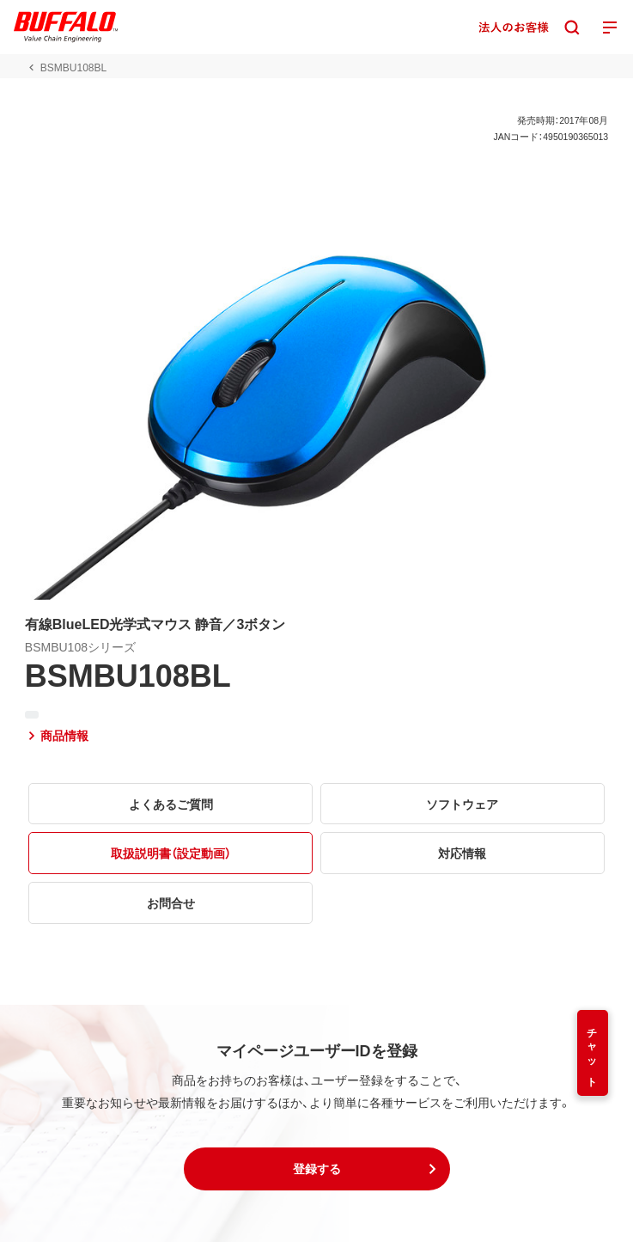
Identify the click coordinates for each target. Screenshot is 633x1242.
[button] (317, 1168)
